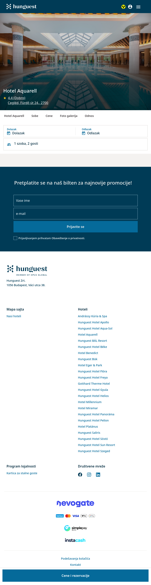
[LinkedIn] (98, 474)
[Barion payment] (75, 516)
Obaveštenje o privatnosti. (68, 238)
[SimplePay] (75, 528)
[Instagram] (89, 474)
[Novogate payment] (75, 504)
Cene (49, 116)
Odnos (89, 116)
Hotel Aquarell (14, 116)
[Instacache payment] (75, 540)
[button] (138, 7)
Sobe (34, 116)
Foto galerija (68, 116)
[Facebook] (80, 474)
